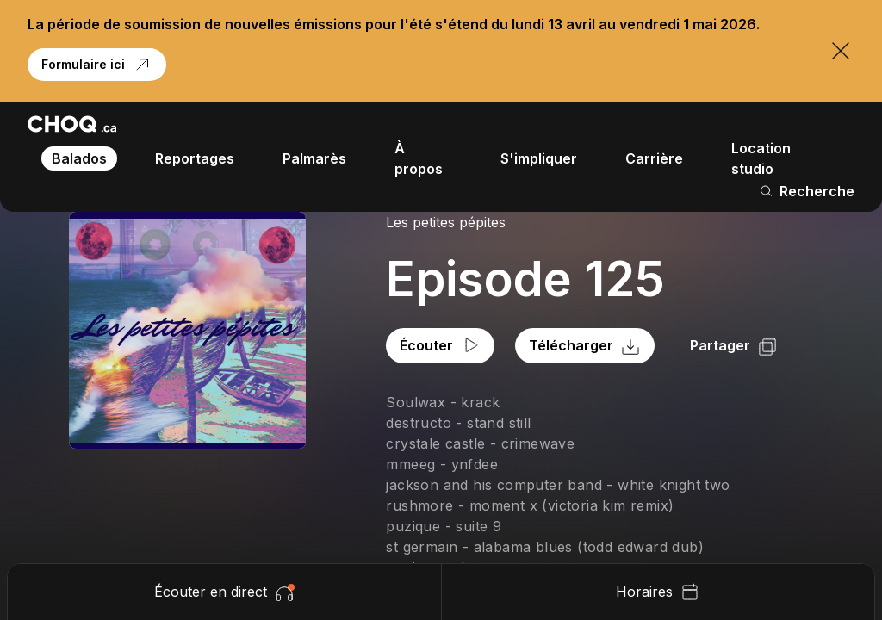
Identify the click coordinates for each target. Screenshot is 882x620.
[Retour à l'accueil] (72, 124)
